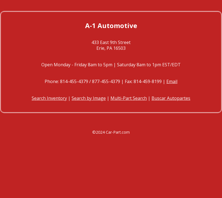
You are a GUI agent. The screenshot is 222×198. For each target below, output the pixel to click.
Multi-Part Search (128, 98)
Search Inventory (49, 98)
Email (171, 81)
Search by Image (89, 98)
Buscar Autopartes (170, 98)
